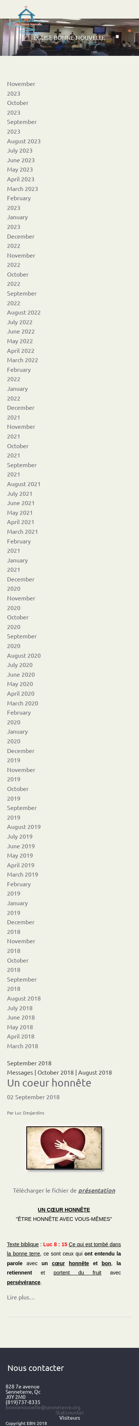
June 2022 (21, 331)
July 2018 (20, 1007)
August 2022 (24, 312)
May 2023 (20, 169)
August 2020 (24, 655)
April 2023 (20, 178)
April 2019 (20, 864)
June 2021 (21, 502)
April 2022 (20, 350)
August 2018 (24, 998)
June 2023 (21, 159)
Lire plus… (21, 1297)
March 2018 (22, 1045)
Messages (20, 1072)
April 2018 (20, 1036)
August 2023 (24, 140)
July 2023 (20, 150)
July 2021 (20, 493)
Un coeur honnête (49, 1082)
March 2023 (22, 188)
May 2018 (20, 1026)
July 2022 (20, 321)
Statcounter (70, 1412)
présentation (96, 1190)
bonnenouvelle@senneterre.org (43, 1407)
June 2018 (21, 1017)
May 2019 (20, 855)
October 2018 (55, 1072)
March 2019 (22, 874)
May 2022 (20, 340)
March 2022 (22, 359)
